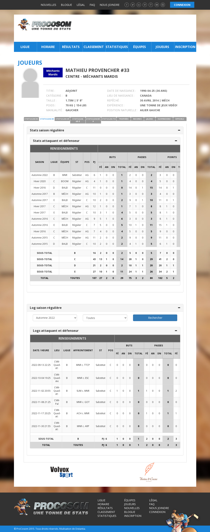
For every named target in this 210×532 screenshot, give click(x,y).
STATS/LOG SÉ (62, 119)
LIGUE (54, 162)
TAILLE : (51, 100)
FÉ (100, 167)
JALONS (149, 119)
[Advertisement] (135, 28)
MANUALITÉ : (54, 110)
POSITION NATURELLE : (122, 110)
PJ (94, 162)
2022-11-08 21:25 (41, 402)
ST (76, 162)
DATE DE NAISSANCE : (121, 91)
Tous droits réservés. (47, 528)
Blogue (66, 5)
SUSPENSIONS (164, 119)
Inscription (185, 47)
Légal (81, 5)
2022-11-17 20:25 (41, 413)
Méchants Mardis (100, 76)
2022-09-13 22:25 (41, 365)
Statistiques (117, 47)
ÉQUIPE (64, 162)
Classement (94, 47)
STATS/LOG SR (47, 119)
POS (87, 162)
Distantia (80, 528)
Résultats (71, 47)
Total (122, 167)
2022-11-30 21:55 (41, 426)
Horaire (48, 47)
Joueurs (162, 47)
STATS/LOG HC (31, 119)
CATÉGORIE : (54, 95)
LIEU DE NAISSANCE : (120, 95)
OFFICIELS (179, 119)
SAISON (39, 162)
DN (113, 167)
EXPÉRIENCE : (115, 105)
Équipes (139, 47)
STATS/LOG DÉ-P (93, 120)
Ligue (25, 47)
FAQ (92, 5)
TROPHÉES (124, 119)
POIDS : (51, 105)
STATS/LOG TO (109, 119)
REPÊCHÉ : (113, 100)
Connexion (157, 512)
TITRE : (50, 91)
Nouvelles (48, 5)
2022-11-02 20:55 (41, 390)
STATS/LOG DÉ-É (77, 120)
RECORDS (137, 119)
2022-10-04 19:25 (41, 378)
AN (106, 167)
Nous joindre (109, 5)
